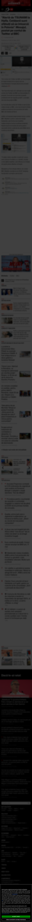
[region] (16, 903)
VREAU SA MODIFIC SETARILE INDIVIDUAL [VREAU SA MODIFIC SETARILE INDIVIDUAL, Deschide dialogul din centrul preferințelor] (16, 919)
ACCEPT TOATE (16, 916)
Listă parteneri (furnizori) (5, 913)
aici (2, 900)
